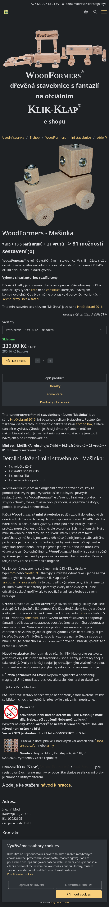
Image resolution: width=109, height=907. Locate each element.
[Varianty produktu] (54, 330)
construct (53, 290)
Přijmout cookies (83, 894)
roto (34, 290)
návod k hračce (55, 785)
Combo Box (84, 424)
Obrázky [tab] (55, 386)
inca (24, 299)
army (16, 299)
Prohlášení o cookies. (20, 874)
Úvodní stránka (13, 137)
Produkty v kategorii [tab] (54, 402)
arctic (7, 299)
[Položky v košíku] (86, 12)
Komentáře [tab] (55, 394)
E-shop (35, 137)
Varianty (8, 322)
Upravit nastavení (44, 885)
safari (35, 299)
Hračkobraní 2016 (90, 307)
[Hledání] (95, 12)
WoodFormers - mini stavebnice (68, 137)
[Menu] (104, 11)
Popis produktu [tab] (54, 378)
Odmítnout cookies (83, 885)
